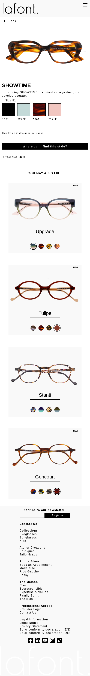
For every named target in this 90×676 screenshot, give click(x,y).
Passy (24, 575)
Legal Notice (29, 622)
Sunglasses (28, 537)
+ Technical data (14, 157)
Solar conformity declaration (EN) (45, 629)
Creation (26, 585)
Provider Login (31, 609)
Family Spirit (29, 595)
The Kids (26, 598)
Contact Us (28, 612)
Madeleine (27, 568)
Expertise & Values (34, 592)
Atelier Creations (32, 547)
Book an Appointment (36, 564)
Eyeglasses (28, 534)
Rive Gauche (29, 571)
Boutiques (27, 551)
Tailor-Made (28, 554)
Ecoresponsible (31, 588)
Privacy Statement (33, 626)
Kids (23, 540)
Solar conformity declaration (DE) (45, 632)
